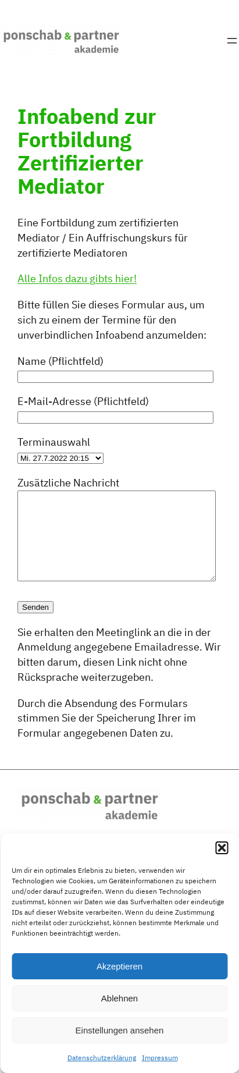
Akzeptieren (119, 966)
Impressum (160, 1057)
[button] (221, 848)
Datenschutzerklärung (101, 1057)
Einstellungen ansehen (120, 1030)
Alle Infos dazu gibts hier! (77, 278)
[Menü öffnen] (232, 41)
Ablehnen (119, 998)
